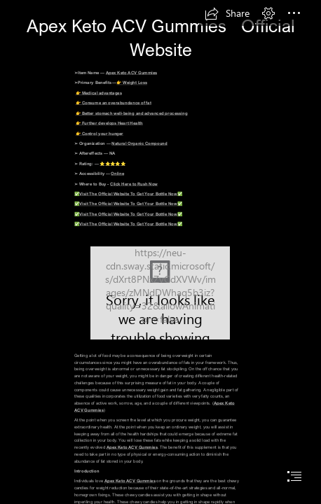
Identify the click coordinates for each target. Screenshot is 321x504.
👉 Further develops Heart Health (109, 122)
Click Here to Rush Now (134, 183)
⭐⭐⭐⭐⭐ (112, 162)
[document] (160, 252)
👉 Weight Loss (131, 82)
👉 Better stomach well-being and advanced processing (132, 112)
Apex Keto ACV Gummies (131, 72)
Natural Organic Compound (139, 143)
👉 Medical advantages (99, 92)
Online (117, 173)
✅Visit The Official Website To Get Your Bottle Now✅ (128, 193)
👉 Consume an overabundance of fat (113, 102)
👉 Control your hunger (99, 132)
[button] (227, 13)
